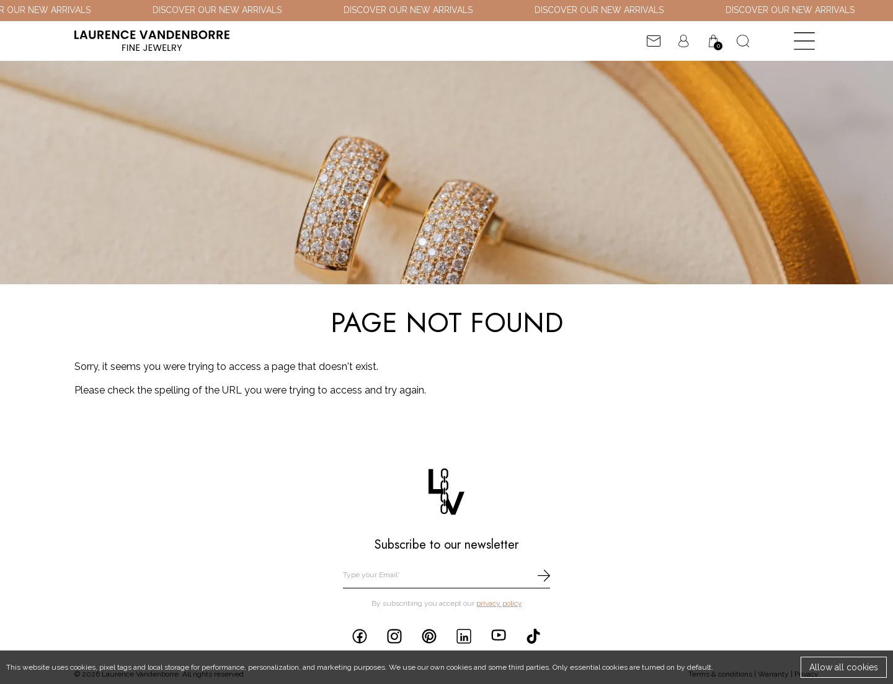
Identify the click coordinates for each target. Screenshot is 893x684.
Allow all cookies (843, 667)
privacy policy (499, 603)
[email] (446, 575)
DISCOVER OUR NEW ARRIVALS (225, 10)
